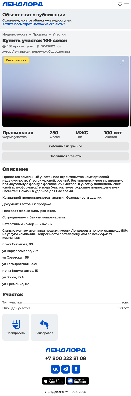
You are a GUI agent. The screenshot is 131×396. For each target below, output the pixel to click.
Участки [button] (59, 34)
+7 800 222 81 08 (65, 358)
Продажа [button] (40, 34)
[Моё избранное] (120, 4)
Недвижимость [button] (14, 34)
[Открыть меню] (126, 4)
